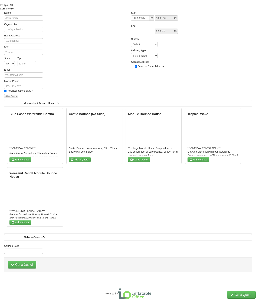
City (6, 47)
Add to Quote (20, 159)
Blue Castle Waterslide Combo (31, 114)
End (133, 26)
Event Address (12, 35)
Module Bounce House (144, 114)
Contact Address (140, 61)
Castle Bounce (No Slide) (87, 114)
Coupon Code (11, 246)
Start (133, 12)
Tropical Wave (198, 114)
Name (7, 12)
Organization (11, 24)
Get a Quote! (22, 264)
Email (7, 69)
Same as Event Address (150, 66)
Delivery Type (138, 50)
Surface (135, 39)
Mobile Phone (11, 81)
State (12, 58)
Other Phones (11, 96)
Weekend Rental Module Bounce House (33, 174)
